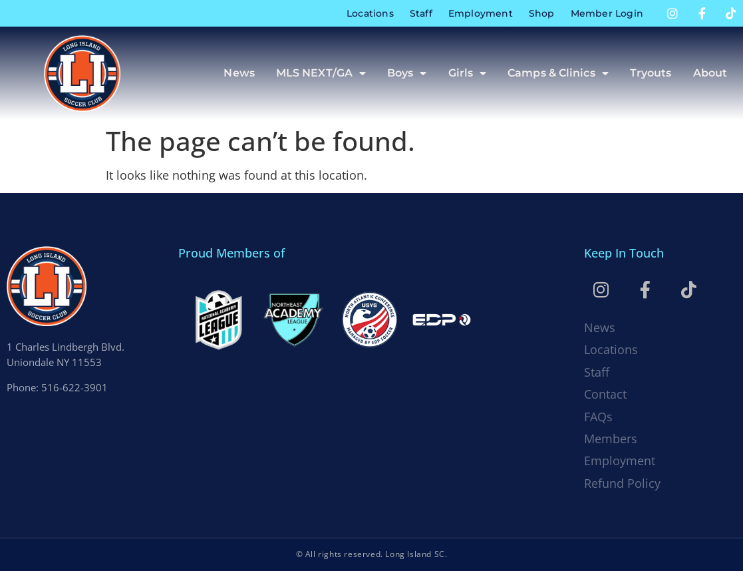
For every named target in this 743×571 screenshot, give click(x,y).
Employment (480, 13)
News (238, 73)
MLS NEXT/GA (321, 73)
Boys (407, 73)
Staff (421, 13)
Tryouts (651, 73)
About (710, 73)
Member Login (607, 13)
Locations (370, 13)
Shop (542, 13)
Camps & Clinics (558, 73)
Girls (467, 73)
